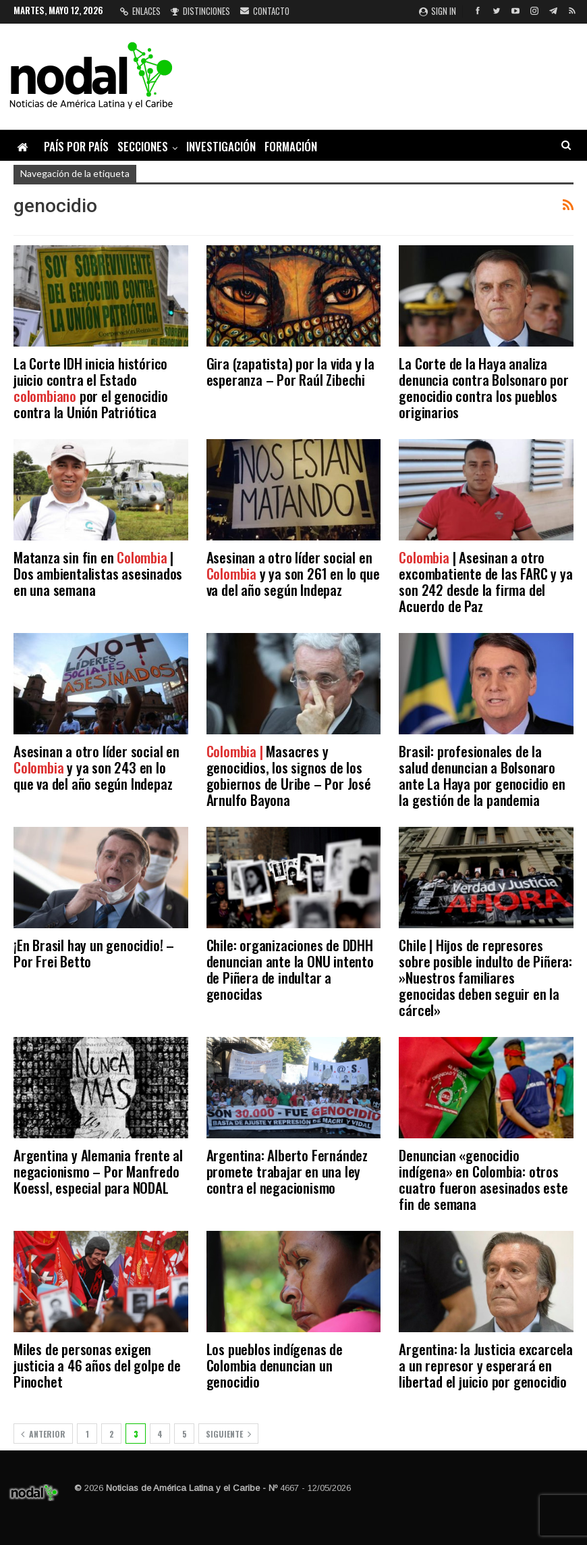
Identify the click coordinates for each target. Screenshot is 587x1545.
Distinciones (200, 11)
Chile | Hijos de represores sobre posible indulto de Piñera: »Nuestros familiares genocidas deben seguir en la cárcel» (485, 977)
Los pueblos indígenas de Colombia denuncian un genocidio (274, 1365)
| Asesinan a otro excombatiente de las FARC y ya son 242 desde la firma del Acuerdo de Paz (485, 581)
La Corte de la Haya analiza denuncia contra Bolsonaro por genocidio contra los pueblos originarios (483, 387)
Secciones (142, 146)
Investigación (221, 146)
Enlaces (140, 11)
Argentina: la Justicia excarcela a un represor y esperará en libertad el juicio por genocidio (486, 1365)
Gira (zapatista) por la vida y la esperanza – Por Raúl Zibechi (290, 371)
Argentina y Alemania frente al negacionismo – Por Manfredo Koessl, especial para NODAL (98, 1171)
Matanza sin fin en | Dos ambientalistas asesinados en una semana (97, 573)
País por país (76, 146)
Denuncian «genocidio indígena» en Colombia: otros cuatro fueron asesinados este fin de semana (483, 1179)
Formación (290, 146)
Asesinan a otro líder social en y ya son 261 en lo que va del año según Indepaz (293, 573)
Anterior (43, 1434)
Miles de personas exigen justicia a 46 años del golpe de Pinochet (97, 1365)
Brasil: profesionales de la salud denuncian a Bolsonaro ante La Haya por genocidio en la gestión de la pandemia (482, 775)
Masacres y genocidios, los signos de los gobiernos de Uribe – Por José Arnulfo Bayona (288, 775)
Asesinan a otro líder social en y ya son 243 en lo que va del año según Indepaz (96, 767)
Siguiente (228, 1434)
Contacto (264, 11)
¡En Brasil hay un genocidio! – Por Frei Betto (93, 952)
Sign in (437, 11)
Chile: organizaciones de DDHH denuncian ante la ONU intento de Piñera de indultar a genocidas (290, 969)
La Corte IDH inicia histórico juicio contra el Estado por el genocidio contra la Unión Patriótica (90, 387)
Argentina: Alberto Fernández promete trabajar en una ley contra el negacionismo (287, 1171)
